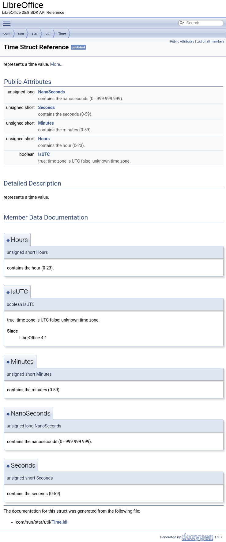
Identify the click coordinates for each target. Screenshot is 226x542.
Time (62, 33)
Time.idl (59, 522)
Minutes (46, 123)
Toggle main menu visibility (8, 20)
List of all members (210, 41)
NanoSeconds (51, 91)
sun (21, 33)
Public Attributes (182, 41)
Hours (44, 138)
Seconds (46, 107)
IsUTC (44, 154)
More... (56, 64)
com (6, 33)
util (48, 33)
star (35, 33)
